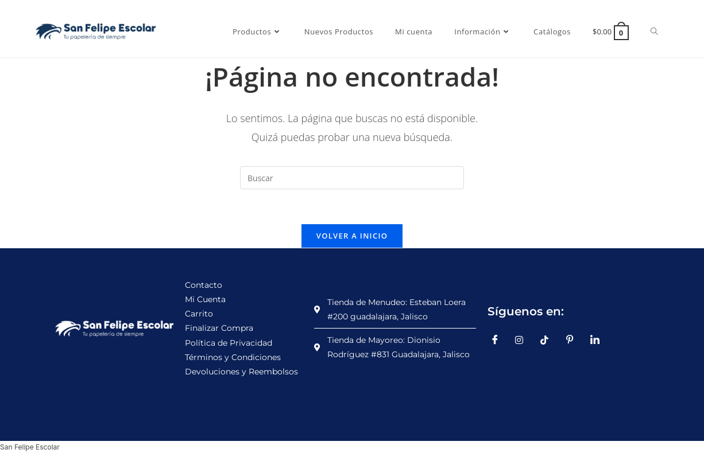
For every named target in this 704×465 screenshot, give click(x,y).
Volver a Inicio (352, 235)
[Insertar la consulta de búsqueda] (352, 177)
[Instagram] (523, 340)
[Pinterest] (573, 340)
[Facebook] (499, 340)
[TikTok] (549, 340)
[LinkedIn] (599, 340)
